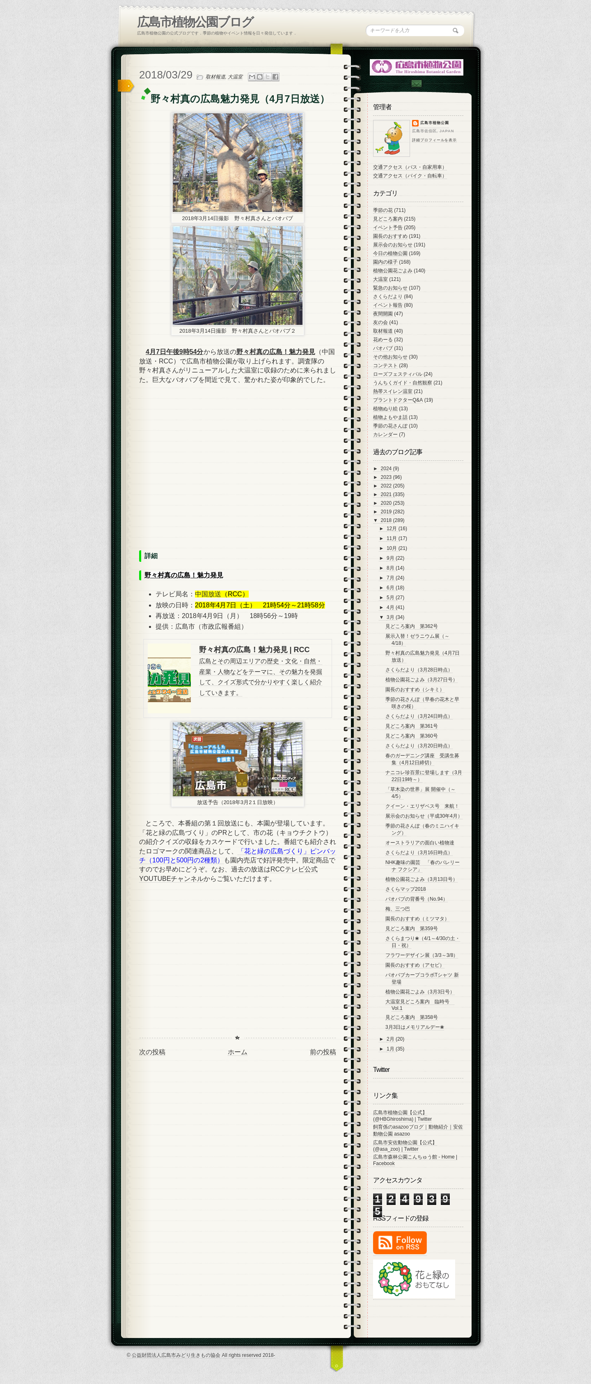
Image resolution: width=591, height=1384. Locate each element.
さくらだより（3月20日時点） (419, 746)
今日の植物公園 (390, 253)
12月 (393, 528)
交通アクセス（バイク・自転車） (410, 176)
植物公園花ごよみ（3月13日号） (421, 879)
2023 (387, 477)
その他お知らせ (390, 357)
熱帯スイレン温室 (392, 391)
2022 (387, 486)
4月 (391, 607)
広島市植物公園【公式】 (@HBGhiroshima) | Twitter (402, 1116)
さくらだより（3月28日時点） (419, 670)
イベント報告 (388, 305)
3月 (391, 617)
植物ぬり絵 (385, 409)
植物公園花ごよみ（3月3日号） (420, 992)
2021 (387, 494)
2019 (387, 512)
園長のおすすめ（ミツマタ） (417, 919)
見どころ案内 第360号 (411, 736)
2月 (391, 1039)
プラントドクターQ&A (398, 400)
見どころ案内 (388, 219)
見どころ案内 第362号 (411, 626)
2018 (387, 520)
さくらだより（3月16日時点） (419, 852)
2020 (387, 503)
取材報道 (215, 77)
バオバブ (383, 348)
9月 (391, 558)
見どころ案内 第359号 (411, 928)
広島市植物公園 (434, 123)
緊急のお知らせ (390, 288)
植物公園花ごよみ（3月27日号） (421, 680)
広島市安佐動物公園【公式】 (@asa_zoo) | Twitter (405, 1146)
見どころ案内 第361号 (411, 726)
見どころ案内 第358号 (411, 1017)
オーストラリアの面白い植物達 (419, 843)
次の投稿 (152, 1051)
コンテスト (385, 365)
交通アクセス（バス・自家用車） (410, 167)
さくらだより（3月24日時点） (419, 716)
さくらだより (388, 296)
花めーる (383, 340)
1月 (391, 1049)
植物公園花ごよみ (392, 271)
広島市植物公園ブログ (195, 22)
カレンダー (385, 434)
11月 (393, 538)
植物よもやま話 (390, 417)
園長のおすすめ (390, 236)
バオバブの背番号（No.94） (416, 899)
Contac (416, 84)
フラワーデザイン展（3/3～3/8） (421, 955)
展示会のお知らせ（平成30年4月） (424, 816)
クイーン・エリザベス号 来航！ (422, 806)
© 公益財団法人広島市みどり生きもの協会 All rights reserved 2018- (201, 1355)
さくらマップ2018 (405, 889)
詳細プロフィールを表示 (434, 140)
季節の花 (383, 210)
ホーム (237, 1051)
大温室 (235, 77)
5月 (391, 597)
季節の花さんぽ (390, 426)
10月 (393, 548)
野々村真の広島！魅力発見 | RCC (254, 650)
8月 (391, 568)
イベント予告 (388, 227)
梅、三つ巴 (397, 909)
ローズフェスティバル (397, 374)
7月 (391, 578)
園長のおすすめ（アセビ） (414, 965)
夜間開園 (383, 314)
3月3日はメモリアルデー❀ (414, 1027)
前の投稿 (323, 1051)
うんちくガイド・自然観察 (402, 383)
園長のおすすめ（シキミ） (414, 689)
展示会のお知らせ (392, 245)
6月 (391, 588)
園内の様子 (385, 262)
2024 (387, 468)
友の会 (380, 322)
